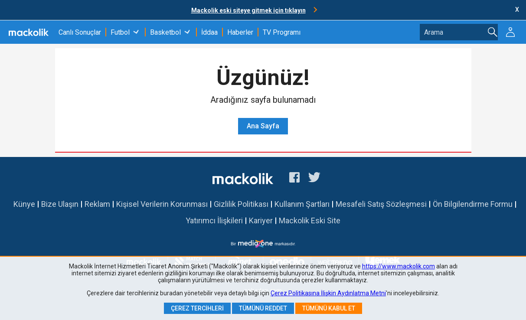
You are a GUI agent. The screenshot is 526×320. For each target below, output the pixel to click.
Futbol (120, 32)
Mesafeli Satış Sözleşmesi (381, 204)
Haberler (240, 32)
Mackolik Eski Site (309, 220)
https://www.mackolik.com (398, 266)
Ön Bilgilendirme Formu (473, 204)
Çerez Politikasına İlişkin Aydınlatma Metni (328, 293)
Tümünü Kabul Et (328, 308)
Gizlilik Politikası (241, 204)
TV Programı (282, 32)
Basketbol (165, 32)
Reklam (97, 204)
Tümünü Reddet (263, 308)
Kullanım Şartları (302, 204)
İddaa (209, 32)
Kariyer (261, 220)
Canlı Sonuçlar (80, 32)
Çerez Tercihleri (197, 308)
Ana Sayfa (263, 126)
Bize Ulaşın (59, 204)
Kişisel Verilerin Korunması (162, 204)
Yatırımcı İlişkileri (214, 220)
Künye (24, 204)
